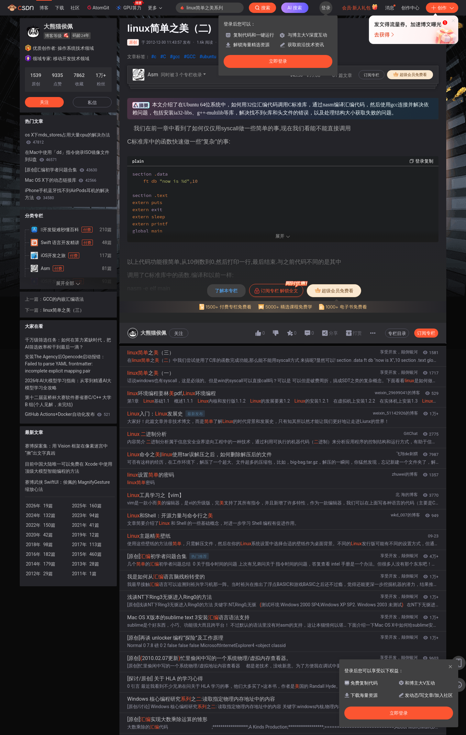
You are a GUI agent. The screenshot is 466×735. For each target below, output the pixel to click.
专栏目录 (397, 357)
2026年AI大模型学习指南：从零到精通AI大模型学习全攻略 (68, 384)
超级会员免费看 (410, 74)
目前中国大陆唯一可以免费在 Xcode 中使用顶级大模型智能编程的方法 (68, 467)
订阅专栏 (371, 75)
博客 (44, 7)
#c (153, 56)
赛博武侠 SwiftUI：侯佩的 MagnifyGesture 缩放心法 (67, 486)
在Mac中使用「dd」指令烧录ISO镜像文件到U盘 (67, 156)
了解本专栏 (226, 314)
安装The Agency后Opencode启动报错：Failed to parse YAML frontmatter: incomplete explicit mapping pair (65, 363)
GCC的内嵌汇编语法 (63, 299)
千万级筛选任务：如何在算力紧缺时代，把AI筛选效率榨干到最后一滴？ (68, 343)
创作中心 (410, 7)
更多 (155, 7)
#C (163, 56)
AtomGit (97, 7)
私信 (92, 102)
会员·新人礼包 (360, 7)
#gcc (175, 56)
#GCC (189, 56)
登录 (325, 7)
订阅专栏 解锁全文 (278, 313)
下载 (59, 7)
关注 (178, 357)
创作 (442, 7)
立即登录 (278, 61)
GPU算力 (130, 6)
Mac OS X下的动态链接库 (60, 180)
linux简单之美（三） (63, 310)
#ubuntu (207, 56)
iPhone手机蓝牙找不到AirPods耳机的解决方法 (67, 194)
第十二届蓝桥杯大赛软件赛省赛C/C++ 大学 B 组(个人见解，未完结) (68, 401)
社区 (75, 7)
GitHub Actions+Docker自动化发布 (67, 414)
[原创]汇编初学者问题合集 (61, 169)
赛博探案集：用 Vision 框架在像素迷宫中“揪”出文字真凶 (66, 449)
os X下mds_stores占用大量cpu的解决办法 (67, 138)
